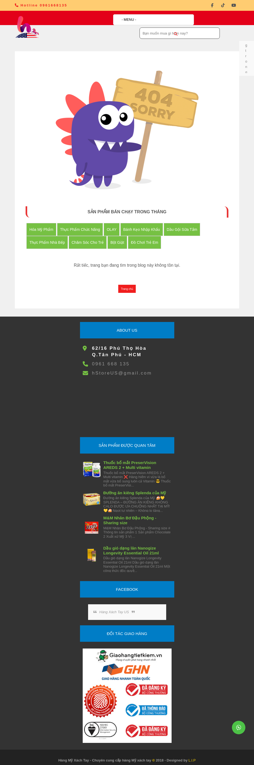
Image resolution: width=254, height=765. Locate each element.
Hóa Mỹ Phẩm (46, 224)
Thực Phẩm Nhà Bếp (51, 237)
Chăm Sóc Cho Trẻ (92, 237)
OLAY (116, 224)
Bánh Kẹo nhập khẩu (145, 224)
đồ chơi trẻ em (148, 237)
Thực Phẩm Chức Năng (84, 224)
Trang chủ (127, 283)
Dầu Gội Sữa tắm (186, 224)
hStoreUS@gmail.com (122, 367)
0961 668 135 (111, 358)
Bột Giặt (121, 237)
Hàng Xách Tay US (114, 606)
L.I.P (192, 755)
